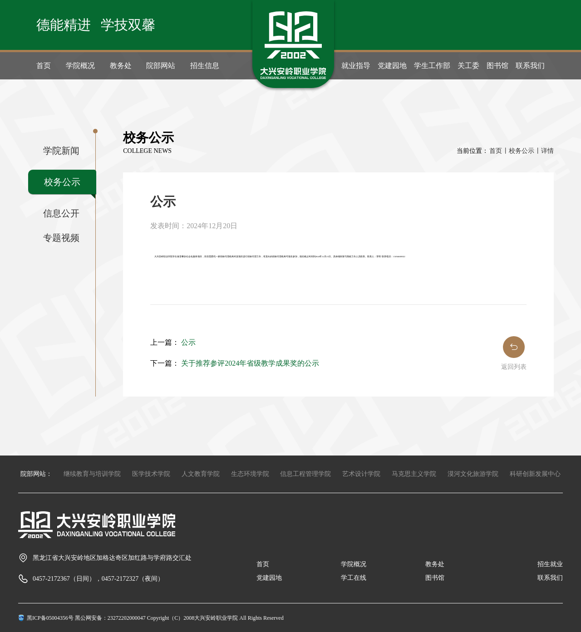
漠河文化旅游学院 (473, 473)
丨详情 (544, 150)
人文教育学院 (201, 473)
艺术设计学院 (361, 473)
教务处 (121, 65)
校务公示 (62, 182)
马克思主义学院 (414, 473)
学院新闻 (61, 151)
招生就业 (550, 564)
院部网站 (160, 65)
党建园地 (392, 65)
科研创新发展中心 (535, 473)
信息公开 (61, 213)
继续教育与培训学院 (92, 473)
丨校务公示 (518, 150)
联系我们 (530, 65)
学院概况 (80, 65)
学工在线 (353, 577)
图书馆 (497, 65)
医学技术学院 (151, 473)
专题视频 (61, 238)
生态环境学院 (250, 473)
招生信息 (204, 65)
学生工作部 (432, 65)
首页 (43, 65)
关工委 (468, 65)
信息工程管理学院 (305, 473)
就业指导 (355, 65)
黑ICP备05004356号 (50, 618)
